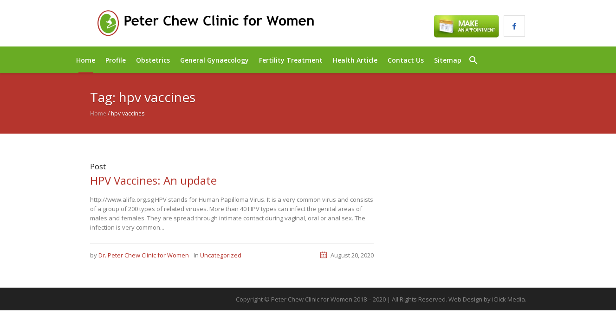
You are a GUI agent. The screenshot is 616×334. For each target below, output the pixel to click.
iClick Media (508, 299)
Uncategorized (220, 255)
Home (98, 113)
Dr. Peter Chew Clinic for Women (143, 255)
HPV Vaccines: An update (153, 180)
